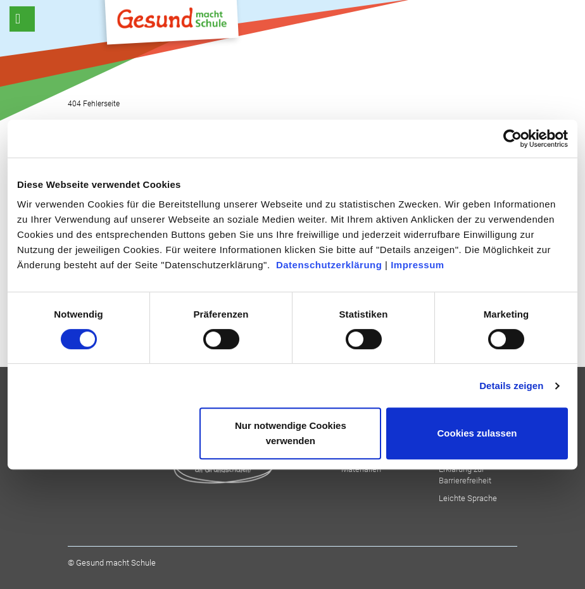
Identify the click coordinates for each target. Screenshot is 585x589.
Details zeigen (511, 385)
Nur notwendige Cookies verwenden (290, 433)
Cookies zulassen (477, 433)
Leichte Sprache (468, 498)
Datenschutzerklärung (329, 264)
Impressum (417, 264)
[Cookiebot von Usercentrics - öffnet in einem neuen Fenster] (512, 138)
